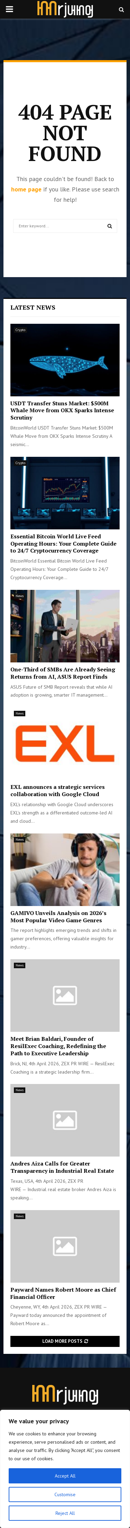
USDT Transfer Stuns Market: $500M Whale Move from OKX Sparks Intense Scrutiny (62, 410)
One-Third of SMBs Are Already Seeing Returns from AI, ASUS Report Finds (62, 673)
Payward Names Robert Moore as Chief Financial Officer (63, 1293)
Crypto (20, 330)
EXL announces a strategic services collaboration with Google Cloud (57, 790)
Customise (65, 1494)
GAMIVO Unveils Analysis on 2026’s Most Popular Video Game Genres (58, 916)
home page (26, 189)
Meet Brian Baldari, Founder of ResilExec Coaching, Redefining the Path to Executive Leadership (58, 1046)
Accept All (65, 1476)
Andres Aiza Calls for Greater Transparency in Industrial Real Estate (62, 1167)
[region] (65, 1469)
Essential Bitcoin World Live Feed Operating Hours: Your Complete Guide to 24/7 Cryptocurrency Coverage (63, 543)
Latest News (32, 307)
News (20, 596)
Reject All (65, 1513)
